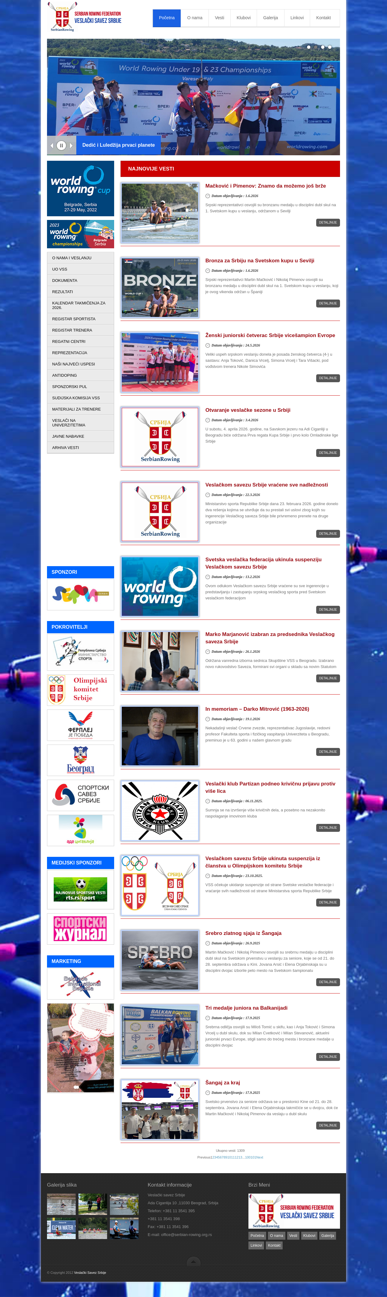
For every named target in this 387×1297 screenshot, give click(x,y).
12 (236, 1157)
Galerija (270, 17)
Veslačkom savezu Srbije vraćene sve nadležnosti (266, 485)
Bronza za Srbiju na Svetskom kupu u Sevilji (259, 261)
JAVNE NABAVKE (68, 436)
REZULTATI (62, 291)
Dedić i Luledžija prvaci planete (118, 145)
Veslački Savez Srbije (90, 1272)
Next (71, 145)
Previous (52, 145)
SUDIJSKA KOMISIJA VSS (76, 398)
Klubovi (244, 17)
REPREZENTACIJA (69, 352)
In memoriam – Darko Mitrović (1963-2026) (257, 709)
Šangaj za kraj (222, 1083)
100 (248, 1157)
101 (253, 1157)
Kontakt (323, 17)
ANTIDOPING (64, 375)
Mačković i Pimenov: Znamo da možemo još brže (265, 186)
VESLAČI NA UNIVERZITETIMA (68, 422)
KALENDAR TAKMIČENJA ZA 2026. (78, 305)
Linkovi (297, 17)
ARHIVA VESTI (65, 447)
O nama (194, 17)
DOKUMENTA (64, 280)
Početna (167, 17)
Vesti (219, 17)
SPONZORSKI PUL (69, 386)
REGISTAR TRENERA (72, 330)
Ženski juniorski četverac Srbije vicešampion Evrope (270, 335)
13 (240, 1157)
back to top (193, 1261)
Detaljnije (328, 222)
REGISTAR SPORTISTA (74, 319)
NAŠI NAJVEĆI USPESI (73, 364)
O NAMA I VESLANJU (72, 258)
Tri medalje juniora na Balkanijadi (246, 1008)
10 (229, 1157)
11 (233, 1157)
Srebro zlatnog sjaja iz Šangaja (243, 933)
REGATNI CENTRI (68, 341)
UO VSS (59, 269)
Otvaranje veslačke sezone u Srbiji (248, 410)
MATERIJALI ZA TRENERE (76, 409)
